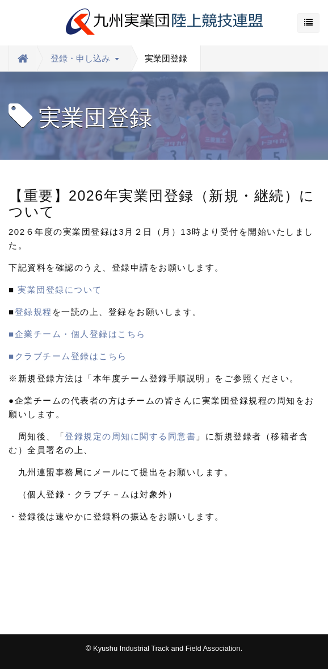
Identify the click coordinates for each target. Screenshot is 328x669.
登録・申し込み (85, 58)
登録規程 (33, 312)
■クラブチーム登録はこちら (68, 356)
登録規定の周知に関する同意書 (130, 436)
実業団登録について (60, 289)
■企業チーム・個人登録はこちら (82, 334)
